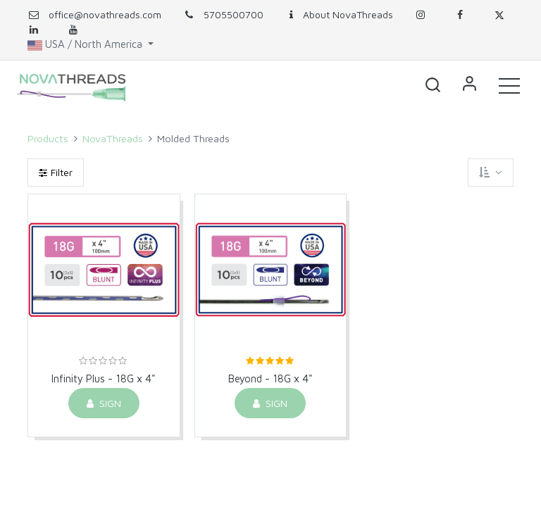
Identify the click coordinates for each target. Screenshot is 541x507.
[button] (432, 85)
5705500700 (222, 14)
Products (47, 138)
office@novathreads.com (105, 14)
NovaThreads (112, 138)
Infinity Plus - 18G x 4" (103, 378)
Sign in (469, 85)
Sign (104, 403)
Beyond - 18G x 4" (270, 378)
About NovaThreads (339, 14)
